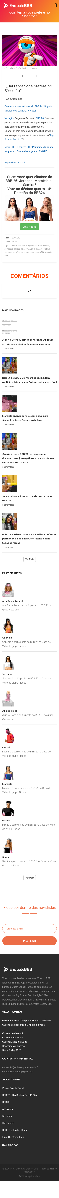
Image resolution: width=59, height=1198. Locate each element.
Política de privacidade (29, 1176)
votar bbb (20, 162)
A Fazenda (7, 1109)
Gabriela (7, 637)
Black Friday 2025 (11, 1050)
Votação (9, 118)
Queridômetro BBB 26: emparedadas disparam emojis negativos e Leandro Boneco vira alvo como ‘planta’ (29, 458)
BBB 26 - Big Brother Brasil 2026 (19, 1095)
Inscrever (29, 940)
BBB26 (6, 1102)
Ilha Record (8, 1123)
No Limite (7, 1116)
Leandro (7, 747)
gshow (14, 242)
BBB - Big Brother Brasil (14, 1130)
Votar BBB (10, 147)
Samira (6, 857)
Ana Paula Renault (13, 601)
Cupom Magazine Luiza (14, 1041)
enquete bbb (10, 162)
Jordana (7, 674)
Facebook (10, 1145)
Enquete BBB (24, 147)
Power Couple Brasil (13, 1088)
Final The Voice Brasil (13, 1137)
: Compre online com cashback (27, 1020)
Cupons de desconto (13, 1033)
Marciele (7, 783)
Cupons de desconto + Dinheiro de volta (23, 1024)
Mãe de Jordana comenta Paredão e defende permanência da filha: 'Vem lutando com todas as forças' (29, 538)
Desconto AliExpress (13, 1046)
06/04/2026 (8, 348)
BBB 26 (40, 118)
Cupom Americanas (12, 1037)
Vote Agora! (29, 226)
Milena (6, 820)
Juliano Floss (9, 710)
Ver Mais (29, 559)
